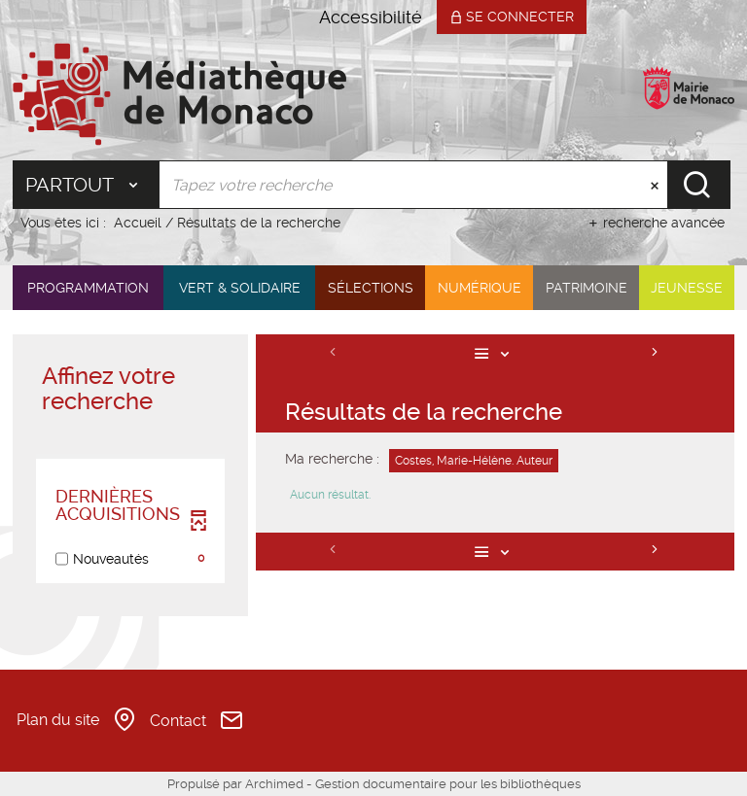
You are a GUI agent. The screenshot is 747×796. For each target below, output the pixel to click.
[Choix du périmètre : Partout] (86, 184)
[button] (88, 287)
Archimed (274, 784)
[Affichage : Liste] (495, 353)
